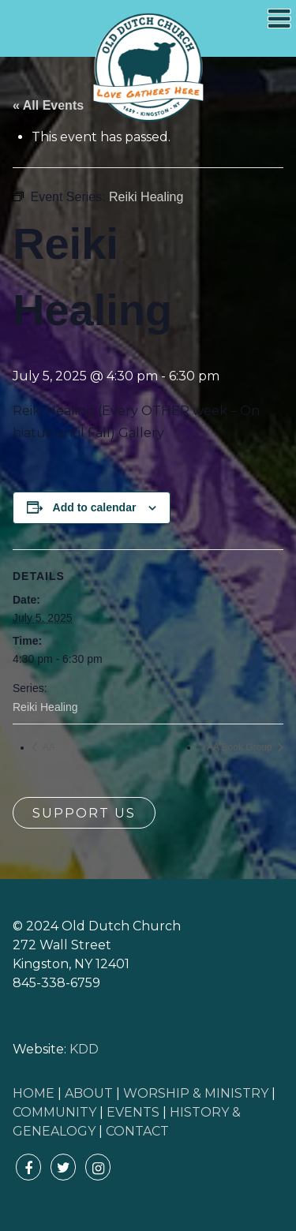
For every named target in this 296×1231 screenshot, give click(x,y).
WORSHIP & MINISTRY (195, 1093)
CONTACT (137, 1131)
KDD (84, 1049)
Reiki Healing (45, 707)
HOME (33, 1093)
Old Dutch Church (148, 68)
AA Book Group (241, 747)
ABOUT (89, 1093)
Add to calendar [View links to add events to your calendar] (95, 507)
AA (47, 747)
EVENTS (133, 1112)
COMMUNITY (54, 1112)
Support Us (84, 813)
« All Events (48, 105)
